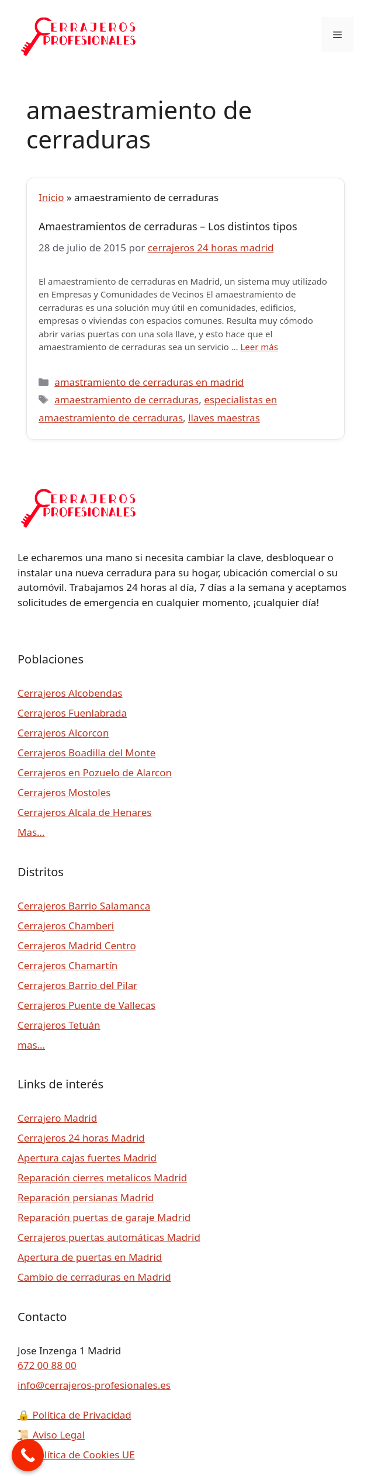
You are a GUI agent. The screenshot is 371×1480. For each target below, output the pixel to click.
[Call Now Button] (28, 1455)
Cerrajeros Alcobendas (70, 693)
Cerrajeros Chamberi (66, 925)
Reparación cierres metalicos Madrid (102, 1177)
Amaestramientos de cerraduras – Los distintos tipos (168, 226)
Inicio (51, 197)
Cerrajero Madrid (57, 1118)
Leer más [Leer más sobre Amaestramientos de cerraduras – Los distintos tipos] (259, 346)
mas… (31, 1045)
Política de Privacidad (74, 1415)
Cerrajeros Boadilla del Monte (86, 752)
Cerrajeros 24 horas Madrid (81, 1137)
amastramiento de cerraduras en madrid (149, 382)
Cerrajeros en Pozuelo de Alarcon (95, 772)
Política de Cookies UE (76, 1454)
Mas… (31, 832)
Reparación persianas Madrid (86, 1197)
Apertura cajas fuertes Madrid (87, 1157)
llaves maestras (224, 417)
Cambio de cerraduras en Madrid (94, 1277)
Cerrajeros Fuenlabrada (72, 713)
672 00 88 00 (47, 1365)
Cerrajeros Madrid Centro (77, 945)
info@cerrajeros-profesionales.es (94, 1385)
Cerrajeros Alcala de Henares (84, 812)
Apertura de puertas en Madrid (90, 1257)
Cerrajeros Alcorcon (63, 732)
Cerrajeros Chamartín (67, 965)
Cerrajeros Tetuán (59, 1025)
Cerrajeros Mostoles (64, 792)
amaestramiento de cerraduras (126, 399)
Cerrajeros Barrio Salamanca (84, 905)
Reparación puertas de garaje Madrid (104, 1217)
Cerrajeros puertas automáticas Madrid (109, 1237)
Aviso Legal (51, 1434)
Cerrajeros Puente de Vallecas (86, 1005)
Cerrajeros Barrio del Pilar (77, 985)
